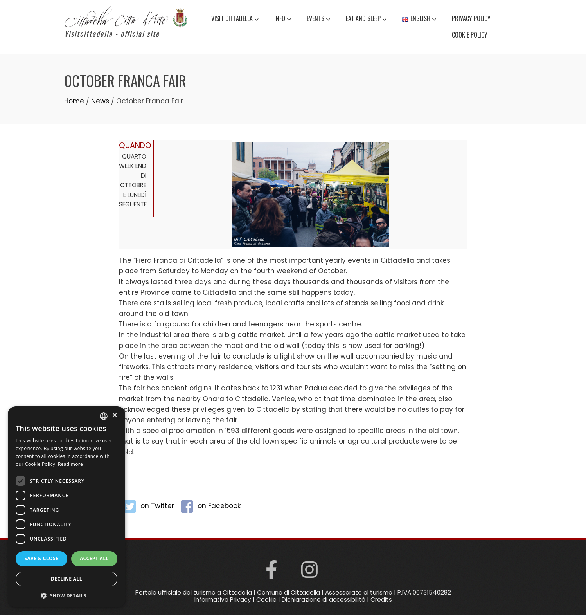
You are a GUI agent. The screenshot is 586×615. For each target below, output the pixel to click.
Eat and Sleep (366, 19)
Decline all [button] (66, 578)
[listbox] (104, 416)
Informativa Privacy (222, 599)
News (100, 101)
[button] (66, 595)
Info (282, 19)
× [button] (114, 415)
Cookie (266, 599)
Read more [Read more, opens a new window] (70, 464)
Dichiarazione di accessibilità (323, 599)
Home (74, 101)
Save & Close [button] (41, 558)
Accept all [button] (94, 558)
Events (318, 19)
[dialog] (66, 506)
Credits (381, 599)
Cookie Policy (469, 35)
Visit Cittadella (235, 19)
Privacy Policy (471, 18)
